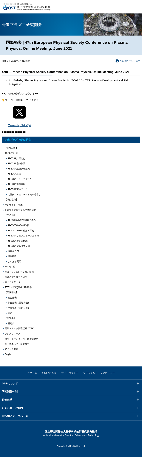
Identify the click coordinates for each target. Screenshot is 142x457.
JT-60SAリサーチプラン (20, 179)
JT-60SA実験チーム (18, 189)
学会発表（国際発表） (19, 302)
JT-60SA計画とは (16, 158)
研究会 (11, 323)
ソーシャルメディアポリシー (99, 373)
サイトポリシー (69, 373)
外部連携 (7, 399)
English (8, 354)
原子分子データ (12, 282)
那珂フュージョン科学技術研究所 (21, 338)
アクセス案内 (11, 349)
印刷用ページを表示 (130, 60)
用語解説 (12, 256)
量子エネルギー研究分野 (17, 344)
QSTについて (10, 383)
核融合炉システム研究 (16, 277)
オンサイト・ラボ (14, 205)
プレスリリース (12, 333)
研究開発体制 (10, 391)
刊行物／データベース (15, 416)
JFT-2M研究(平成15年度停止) (19, 287)
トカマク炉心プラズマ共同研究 (20, 210)
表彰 (10, 313)
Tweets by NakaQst (19, 125)
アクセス (32, 373)
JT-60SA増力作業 (16, 163)
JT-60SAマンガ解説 (18, 241)
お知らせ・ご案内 (12, 407)
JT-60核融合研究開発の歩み (22, 220)
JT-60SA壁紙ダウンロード (21, 246)
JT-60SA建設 (14, 173)
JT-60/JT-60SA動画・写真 (21, 230)
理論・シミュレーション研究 (19, 271)
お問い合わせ (49, 373)
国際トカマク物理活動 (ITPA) (19, 328)
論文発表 (12, 297)
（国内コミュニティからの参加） (24, 194)
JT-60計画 (10, 266)
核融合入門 (13, 251)
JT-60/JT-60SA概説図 (19, 225)
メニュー (133, 6)
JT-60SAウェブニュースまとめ (23, 235)
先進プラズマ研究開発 (17, 139)
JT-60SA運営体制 (16, 184)
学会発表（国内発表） (19, 308)
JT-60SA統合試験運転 (19, 168)
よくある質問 (14, 261)
